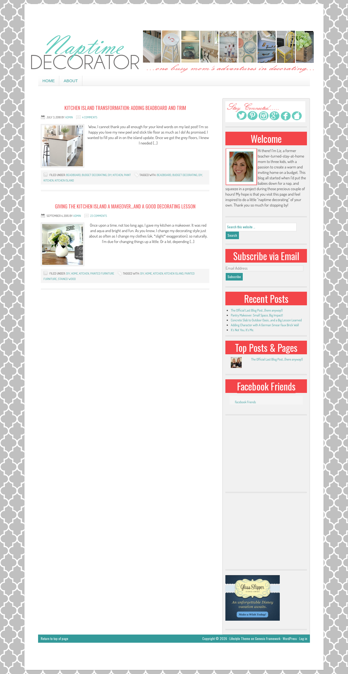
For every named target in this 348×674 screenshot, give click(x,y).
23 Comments (98, 216)
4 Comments (89, 117)
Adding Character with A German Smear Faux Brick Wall (265, 325)
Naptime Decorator (174, 52)
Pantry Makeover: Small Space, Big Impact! (257, 315)
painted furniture (102, 273)
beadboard (73, 175)
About (71, 80)
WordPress (290, 638)
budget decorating (94, 175)
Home (48, 80)
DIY (110, 175)
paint (127, 175)
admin (69, 117)
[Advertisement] (174, 16)
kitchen (118, 175)
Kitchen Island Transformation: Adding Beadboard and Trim (125, 107)
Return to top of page (54, 638)
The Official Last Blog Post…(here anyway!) (256, 310)
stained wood (67, 279)
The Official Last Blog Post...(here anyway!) (277, 359)
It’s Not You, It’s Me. (242, 330)
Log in (303, 638)
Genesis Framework (267, 638)
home (74, 273)
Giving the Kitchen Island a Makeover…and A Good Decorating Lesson (125, 206)
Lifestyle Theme (239, 638)
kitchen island (64, 180)
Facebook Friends (266, 386)
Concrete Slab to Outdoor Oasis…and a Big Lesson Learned (266, 320)
